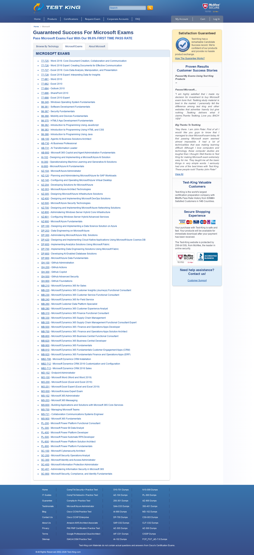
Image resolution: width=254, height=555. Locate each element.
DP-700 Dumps (120, 517)
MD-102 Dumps (149, 511)
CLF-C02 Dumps (150, 523)
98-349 (45, 102)
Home (37, 19)
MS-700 (45, 409)
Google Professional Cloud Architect (83, 534)
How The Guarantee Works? (190, 58)
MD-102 (45, 372)
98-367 (45, 111)
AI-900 (44, 166)
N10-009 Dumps (150, 489)
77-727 (45, 70)
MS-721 (45, 414)
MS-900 (45, 418)
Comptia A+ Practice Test (78, 500)
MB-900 (45, 345)
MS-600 (45, 405)
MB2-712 (46, 363)
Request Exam (92, 19)
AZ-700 (45, 207)
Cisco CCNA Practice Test (79, 511)
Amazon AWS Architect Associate (82, 523)
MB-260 (45, 304)
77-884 (45, 88)
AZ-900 (45, 221)
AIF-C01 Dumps (121, 534)
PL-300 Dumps (149, 495)
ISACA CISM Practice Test (79, 539)
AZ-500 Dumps (149, 528)
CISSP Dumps (149, 534)
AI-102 (44, 157)
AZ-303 (45, 189)
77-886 (45, 93)
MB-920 (45, 354)
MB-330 (45, 318)
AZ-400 (45, 198)
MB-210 (45, 285)
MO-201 (45, 386)
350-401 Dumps (149, 506)
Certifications (71, 19)
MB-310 (45, 313)
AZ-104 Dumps (120, 495)
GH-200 (45, 267)
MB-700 (45, 331)
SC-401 (45, 469)
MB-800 (45, 336)
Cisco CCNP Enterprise (78, 517)
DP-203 (45, 230)
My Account (181, 19)
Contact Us (47, 517)
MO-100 (45, 377)
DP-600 (45, 244)
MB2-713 (46, 368)
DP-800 (45, 253)
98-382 (45, 125)
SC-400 (45, 464)
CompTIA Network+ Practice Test (82, 495)
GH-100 (45, 262)
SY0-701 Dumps (121, 489)
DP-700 (45, 249)
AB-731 (45, 148)
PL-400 (45, 432)
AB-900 (45, 152)
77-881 (45, 79)
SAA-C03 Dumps (121, 506)
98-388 (45, 134)
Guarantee (47, 500)
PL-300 (45, 428)
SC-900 (45, 473)
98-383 (45, 129)
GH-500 (45, 276)
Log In (216, 19)
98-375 (45, 120)
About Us (46, 523)
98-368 (45, 116)
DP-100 (45, 226)
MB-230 (45, 295)
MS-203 (45, 400)
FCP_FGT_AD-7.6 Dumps (154, 539)
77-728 (45, 74)
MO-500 (45, 391)
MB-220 (45, 290)
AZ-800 (45, 212)
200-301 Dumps (120, 500)
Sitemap (46, 539)
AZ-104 (45, 171)
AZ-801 (45, 217)
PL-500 (45, 437)
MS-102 (45, 395)
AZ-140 (45, 180)
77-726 (45, 65)
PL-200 (45, 423)
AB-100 (45, 139)
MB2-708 (46, 359)
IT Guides (46, 495)
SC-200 (45, 455)
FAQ (137, 19)
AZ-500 (45, 203)
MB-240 (45, 299)
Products (52, 19)
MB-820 (45, 340)
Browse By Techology (47, 46)
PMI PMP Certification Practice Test (83, 528)
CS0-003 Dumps (150, 517)
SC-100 (45, 451)
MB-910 (45, 350)
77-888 (45, 97)
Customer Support (197, 280)
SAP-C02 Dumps (121, 523)
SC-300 (45, 460)
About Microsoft (97, 46)
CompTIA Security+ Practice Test (82, 489)
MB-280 (45, 308)
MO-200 (45, 382)
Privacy (45, 528)
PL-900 (45, 446)
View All (179, 174)
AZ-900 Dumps (149, 500)
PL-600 (45, 441)
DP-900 (45, 258)
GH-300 (45, 272)
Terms (45, 534)
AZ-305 (45, 194)
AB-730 (45, 143)
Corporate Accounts (118, 19)
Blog (44, 511)
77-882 (45, 84)
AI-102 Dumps (120, 539)
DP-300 (45, 235)
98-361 (45, 106)
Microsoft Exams (73, 46)
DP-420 (45, 239)
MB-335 (45, 322)
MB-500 (45, 327)
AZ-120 (45, 175)
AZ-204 (45, 185)
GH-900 (45, 281)
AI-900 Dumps (120, 511)
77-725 (45, 61)
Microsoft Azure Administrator (80, 506)
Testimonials (48, 506)
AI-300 (44, 162)
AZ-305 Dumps (120, 528)
